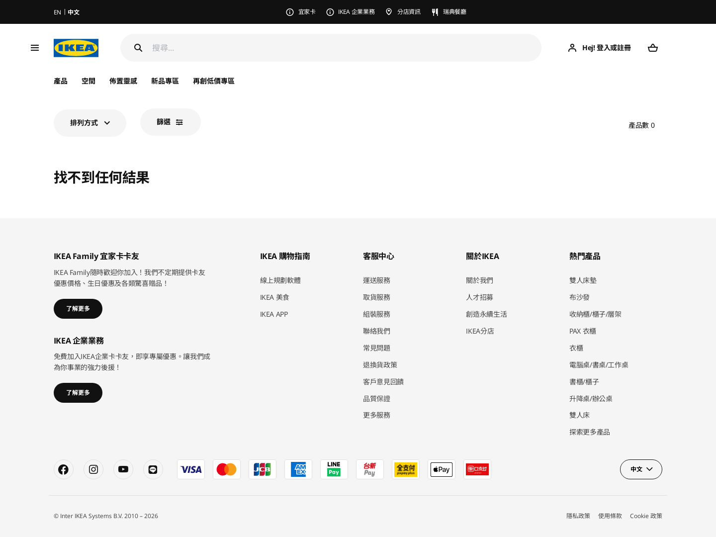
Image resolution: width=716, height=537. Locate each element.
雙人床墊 (583, 280)
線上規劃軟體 (280, 280)
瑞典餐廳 (454, 11)
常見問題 (376, 348)
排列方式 (84, 122)
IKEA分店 (480, 331)
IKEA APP (274, 314)
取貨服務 (376, 297)
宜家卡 (307, 11)
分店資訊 (409, 11)
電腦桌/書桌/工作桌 (598, 364)
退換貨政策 (380, 364)
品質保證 (376, 398)
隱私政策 (578, 516)
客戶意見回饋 (383, 381)
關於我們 (479, 280)
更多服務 (376, 415)
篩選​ (164, 121)
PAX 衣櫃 (582, 331)
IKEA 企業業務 (356, 11)
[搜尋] (347, 48)
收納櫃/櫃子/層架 (595, 314)
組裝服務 (376, 314)
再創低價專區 (214, 81)
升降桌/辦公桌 (591, 398)
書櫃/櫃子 (584, 381)
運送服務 (376, 280)
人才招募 (479, 297)
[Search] (138, 48)
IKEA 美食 (275, 297)
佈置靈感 (123, 81)
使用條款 (610, 516)
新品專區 (165, 81)
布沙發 (579, 297)
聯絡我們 (376, 331)
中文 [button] (636, 469)
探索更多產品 (589, 432)
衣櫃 (576, 348)
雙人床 (579, 415)
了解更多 (78, 308)
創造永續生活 (486, 314)
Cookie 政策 (646, 516)
